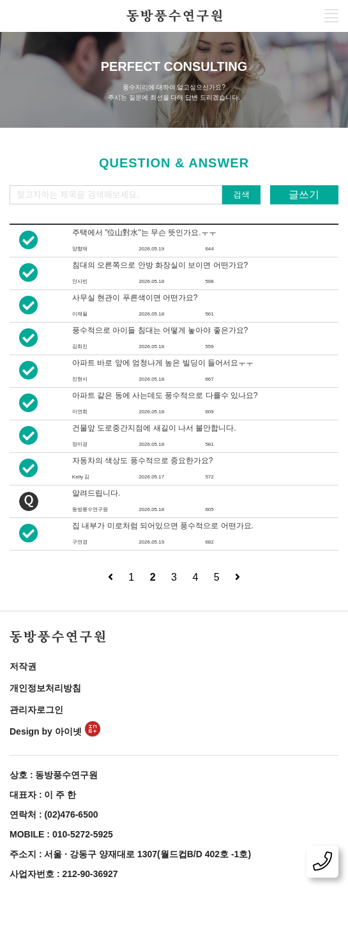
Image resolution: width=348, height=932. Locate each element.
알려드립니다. (96, 493)
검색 (241, 194)
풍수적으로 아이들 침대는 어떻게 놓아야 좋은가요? (160, 330)
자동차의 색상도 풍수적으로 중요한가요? (142, 460)
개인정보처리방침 (45, 688)
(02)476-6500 (71, 814)
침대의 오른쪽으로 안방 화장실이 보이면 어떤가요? (160, 265)
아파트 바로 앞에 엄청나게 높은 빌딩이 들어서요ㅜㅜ (162, 362)
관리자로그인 (36, 710)
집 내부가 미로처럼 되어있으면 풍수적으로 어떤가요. (162, 525)
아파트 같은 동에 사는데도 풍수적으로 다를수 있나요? (165, 395)
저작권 (23, 666)
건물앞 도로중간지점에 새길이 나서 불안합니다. (154, 428)
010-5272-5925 (82, 834)
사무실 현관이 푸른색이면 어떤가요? (135, 297)
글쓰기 (304, 194)
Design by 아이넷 (55, 731)
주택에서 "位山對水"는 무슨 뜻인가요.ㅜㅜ (144, 232)
